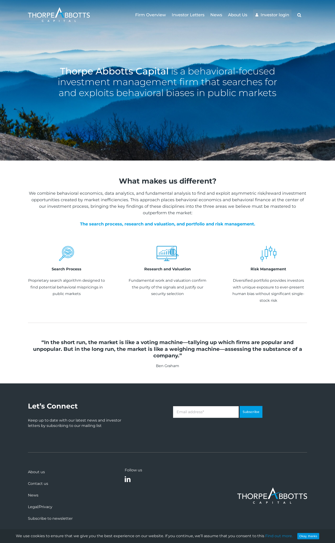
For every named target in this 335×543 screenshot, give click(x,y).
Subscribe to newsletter (50, 518)
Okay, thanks (308, 536)
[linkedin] (128, 479)
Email (178, 403)
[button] (299, 14)
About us (36, 472)
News (33, 495)
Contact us (38, 483)
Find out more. (279, 536)
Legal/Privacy (40, 507)
